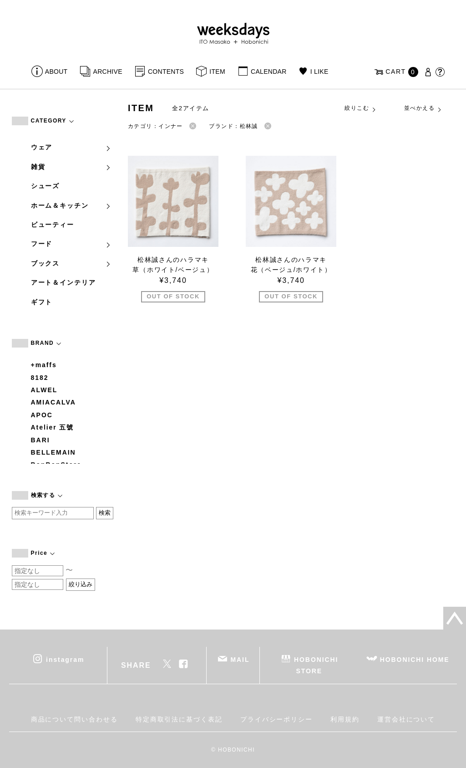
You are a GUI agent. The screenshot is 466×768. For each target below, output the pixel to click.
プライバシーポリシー (276, 719)
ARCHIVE (107, 71)
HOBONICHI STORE (316, 665)
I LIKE (319, 71)
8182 (40, 377)
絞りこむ (360, 108)
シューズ (45, 185)
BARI (40, 440)
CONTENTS (166, 71)
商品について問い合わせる (74, 719)
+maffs (44, 365)
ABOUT (56, 71)
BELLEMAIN (53, 452)
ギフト (42, 302)
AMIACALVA (53, 402)
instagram (65, 659)
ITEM (217, 71)
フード (71, 244)
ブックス (71, 263)
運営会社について (406, 719)
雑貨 (71, 167)
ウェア (71, 147)
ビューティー (53, 224)
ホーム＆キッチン (71, 205)
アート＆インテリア (63, 282)
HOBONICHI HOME (415, 659)
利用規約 (345, 719)
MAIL (239, 659)
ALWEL (44, 390)
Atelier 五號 (52, 427)
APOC (42, 415)
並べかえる (423, 108)
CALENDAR (268, 71)
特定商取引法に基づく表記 (179, 719)
